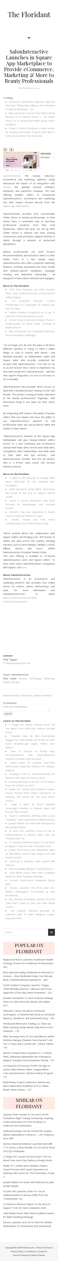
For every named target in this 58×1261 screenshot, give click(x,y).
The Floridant (29, 14)
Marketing (49, 678)
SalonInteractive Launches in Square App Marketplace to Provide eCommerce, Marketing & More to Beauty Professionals (29, 66)
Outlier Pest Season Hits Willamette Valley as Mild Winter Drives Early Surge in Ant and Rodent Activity (30, 853)
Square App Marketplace (16, 206)
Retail (6, 682)
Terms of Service (44, 1247)
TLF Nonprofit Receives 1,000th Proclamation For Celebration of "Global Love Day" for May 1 (30, 304)
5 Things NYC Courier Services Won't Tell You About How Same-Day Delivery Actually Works (30, 728)
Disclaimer (26, 695)
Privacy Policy (17, 1251)
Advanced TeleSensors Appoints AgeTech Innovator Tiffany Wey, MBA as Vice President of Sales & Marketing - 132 (30, 105)
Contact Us (42, 1251)
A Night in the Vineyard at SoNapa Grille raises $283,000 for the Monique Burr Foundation (30, 481)
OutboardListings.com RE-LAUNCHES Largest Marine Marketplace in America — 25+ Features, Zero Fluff (28, 1134)
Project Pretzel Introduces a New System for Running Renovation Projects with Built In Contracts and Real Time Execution (30, 132)
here (24, 567)
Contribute (30, 1251)
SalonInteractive (11, 175)
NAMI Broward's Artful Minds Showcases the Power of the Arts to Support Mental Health (30, 493)
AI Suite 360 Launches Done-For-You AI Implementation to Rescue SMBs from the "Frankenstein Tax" (30, 834)
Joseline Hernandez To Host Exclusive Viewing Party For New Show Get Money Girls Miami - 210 (28, 1001)
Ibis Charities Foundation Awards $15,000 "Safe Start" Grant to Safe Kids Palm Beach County (30, 903)
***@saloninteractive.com (17, 663)
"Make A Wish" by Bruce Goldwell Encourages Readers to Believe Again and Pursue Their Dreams (30, 808)
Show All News (11, 695)
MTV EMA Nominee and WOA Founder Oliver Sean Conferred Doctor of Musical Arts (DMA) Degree (30, 293)
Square (7, 187)
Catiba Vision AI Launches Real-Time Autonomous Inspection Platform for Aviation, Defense (30, 766)
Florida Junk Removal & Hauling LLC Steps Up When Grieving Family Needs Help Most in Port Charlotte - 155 (28, 1027)
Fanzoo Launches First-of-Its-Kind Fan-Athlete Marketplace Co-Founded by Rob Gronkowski (30, 891)
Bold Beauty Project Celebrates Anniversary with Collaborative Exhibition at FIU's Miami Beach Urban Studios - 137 (26, 1086)
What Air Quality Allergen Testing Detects (31, 868)
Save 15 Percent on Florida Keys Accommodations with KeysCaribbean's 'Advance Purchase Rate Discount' (30, 755)
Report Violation (43, 695)
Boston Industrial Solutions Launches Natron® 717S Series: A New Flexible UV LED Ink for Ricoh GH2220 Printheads (29, 1147)
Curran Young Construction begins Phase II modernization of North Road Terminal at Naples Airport (30, 323)
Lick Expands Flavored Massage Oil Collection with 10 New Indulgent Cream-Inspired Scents (30, 914)
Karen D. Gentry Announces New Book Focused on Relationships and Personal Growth (30, 504)
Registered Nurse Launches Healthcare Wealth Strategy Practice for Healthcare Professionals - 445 (28, 963)
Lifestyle (14, 682)
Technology (35, 678)
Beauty (22, 678)
